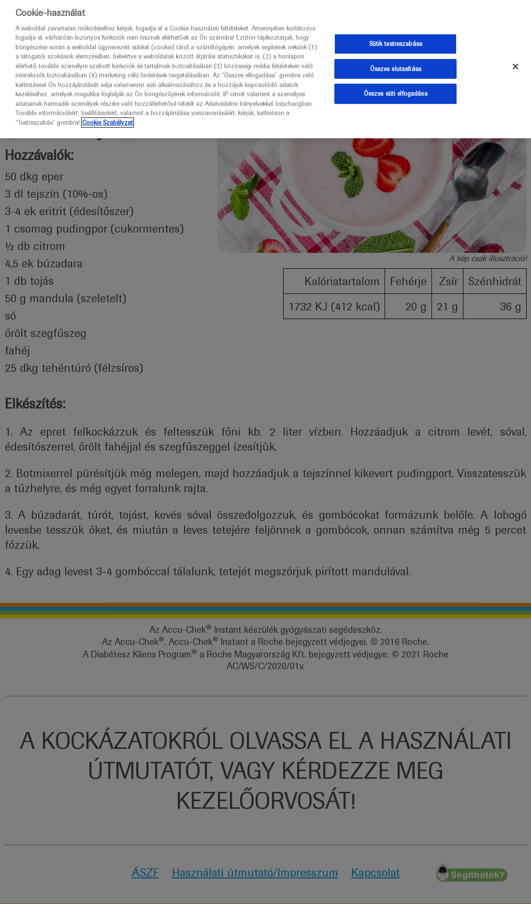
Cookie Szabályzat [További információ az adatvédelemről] (107, 119)
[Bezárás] (515, 63)
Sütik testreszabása (395, 41)
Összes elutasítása (395, 65)
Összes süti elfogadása (396, 91)
